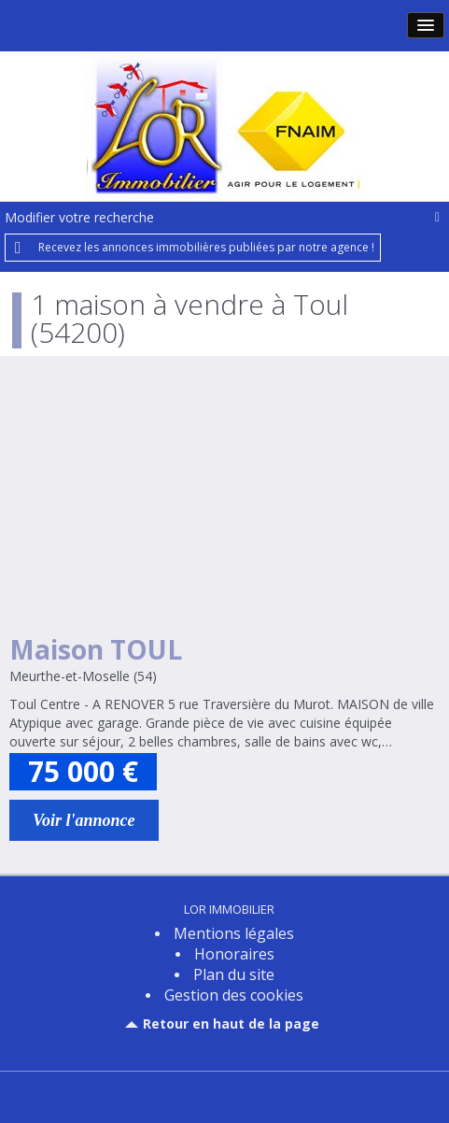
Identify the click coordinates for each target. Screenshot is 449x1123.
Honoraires (234, 954)
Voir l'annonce (84, 820)
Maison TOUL (95, 649)
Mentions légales (234, 933)
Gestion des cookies (233, 995)
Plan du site (233, 974)
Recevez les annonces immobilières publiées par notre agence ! (206, 247)
